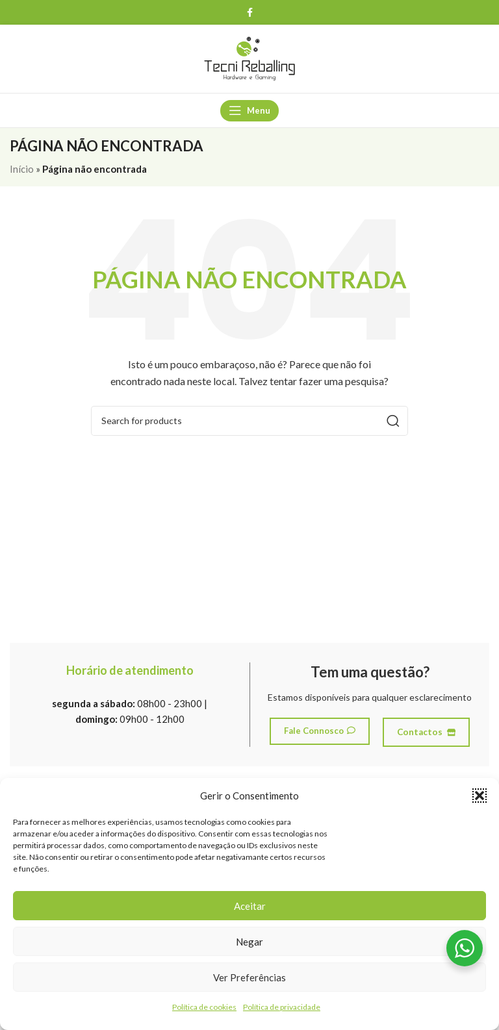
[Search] (249, 421)
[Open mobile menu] (249, 110)
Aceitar (250, 906)
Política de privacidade (281, 1007)
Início (22, 169)
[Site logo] (249, 57)
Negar (249, 942)
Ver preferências (249, 977)
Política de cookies (204, 1007)
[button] (479, 795)
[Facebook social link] (249, 12)
